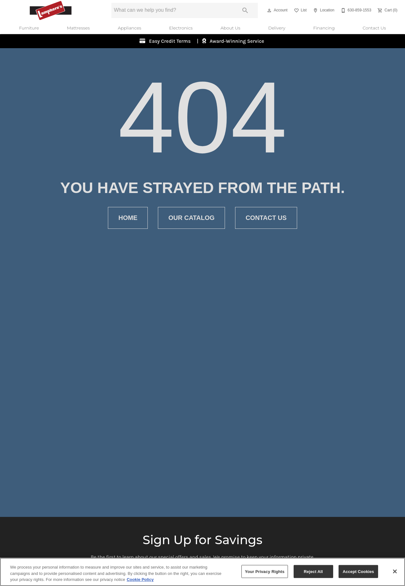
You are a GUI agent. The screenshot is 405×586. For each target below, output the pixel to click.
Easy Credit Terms (170, 41)
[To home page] (51, 10)
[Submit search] (245, 10)
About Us (230, 27)
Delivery (276, 27)
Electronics (181, 27)
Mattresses (78, 27)
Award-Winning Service (236, 41)
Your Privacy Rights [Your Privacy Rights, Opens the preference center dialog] (264, 571)
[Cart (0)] (386, 10)
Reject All (313, 571)
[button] (269, 10)
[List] (300, 10)
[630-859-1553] (355, 10)
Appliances (129, 27)
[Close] (395, 571)
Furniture (29, 27)
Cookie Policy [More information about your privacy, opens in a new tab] (140, 579)
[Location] (323, 10)
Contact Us (374, 27)
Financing (324, 27)
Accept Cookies (358, 571)
